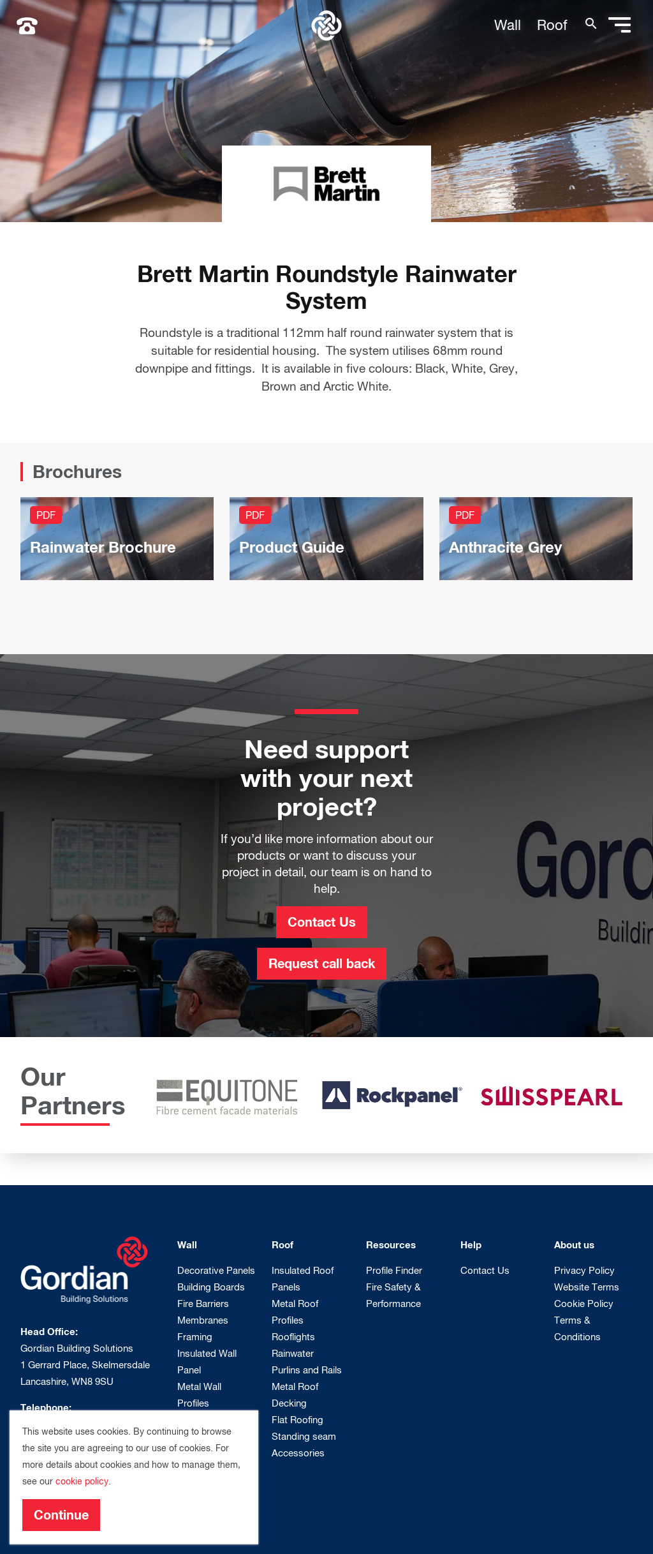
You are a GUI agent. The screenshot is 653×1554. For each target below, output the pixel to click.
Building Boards (211, 1286)
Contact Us (322, 921)
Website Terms (586, 1286)
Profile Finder (394, 1270)
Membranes (202, 1320)
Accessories (298, 1452)
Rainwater (293, 1353)
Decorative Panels (216, 1270)
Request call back (321, 963)
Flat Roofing (297, 1419)
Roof (552, 25)
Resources (391, 1244)
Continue (61, 1514)
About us (574, 1244)
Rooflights (293, 1336)
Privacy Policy (584, 1270)
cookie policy (81, 1481)
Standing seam (304, 1436)
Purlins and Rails (307, 1369)
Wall (507, 25)
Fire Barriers (203, 1303)
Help (470, 1244)
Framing (194, 1336)
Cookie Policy (583, 1303)
